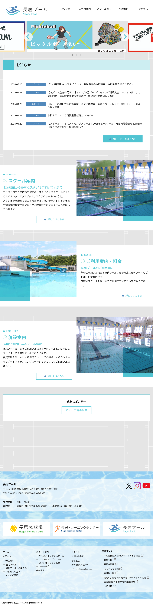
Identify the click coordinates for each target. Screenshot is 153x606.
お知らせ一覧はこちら (124, 139)
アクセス (143, 8)
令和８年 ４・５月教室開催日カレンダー (70, 115)
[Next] (124, 36)
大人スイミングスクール (50, 559)
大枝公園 (108, 586)
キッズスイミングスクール (51, 556)
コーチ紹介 (44, 566)
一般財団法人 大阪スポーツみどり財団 (122, 555)
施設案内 (123, 8)
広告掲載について (79, 565)
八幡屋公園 (109, 573)
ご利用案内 (85, 8)
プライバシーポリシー (81, 569)
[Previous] (28, 36)
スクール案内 (104, 8)
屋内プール (11, 564)
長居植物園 (109, 564)
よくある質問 (12, 575)
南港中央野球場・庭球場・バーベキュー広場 (125, 577)
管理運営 (75, 560)
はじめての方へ (13, 571)
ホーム (6, 552)
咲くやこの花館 (111, 569)
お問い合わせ (77, 556)
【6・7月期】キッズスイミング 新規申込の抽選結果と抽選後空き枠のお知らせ (91, 84)
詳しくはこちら (56, 219)
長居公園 (108, 560)
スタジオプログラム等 (49, 563)
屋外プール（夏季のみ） (17, 568)
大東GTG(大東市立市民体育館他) (119, 582)
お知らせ (65, 8)
